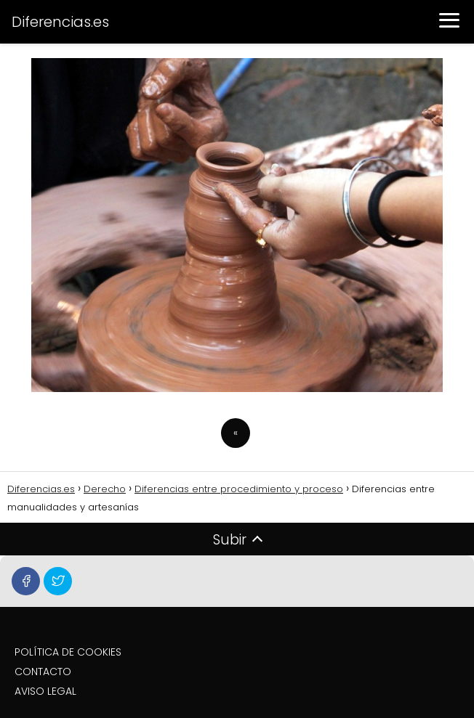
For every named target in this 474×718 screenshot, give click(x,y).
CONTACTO (43, 671)
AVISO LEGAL (45, 691)
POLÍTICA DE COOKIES (68, 652)
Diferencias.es (60, 22)
